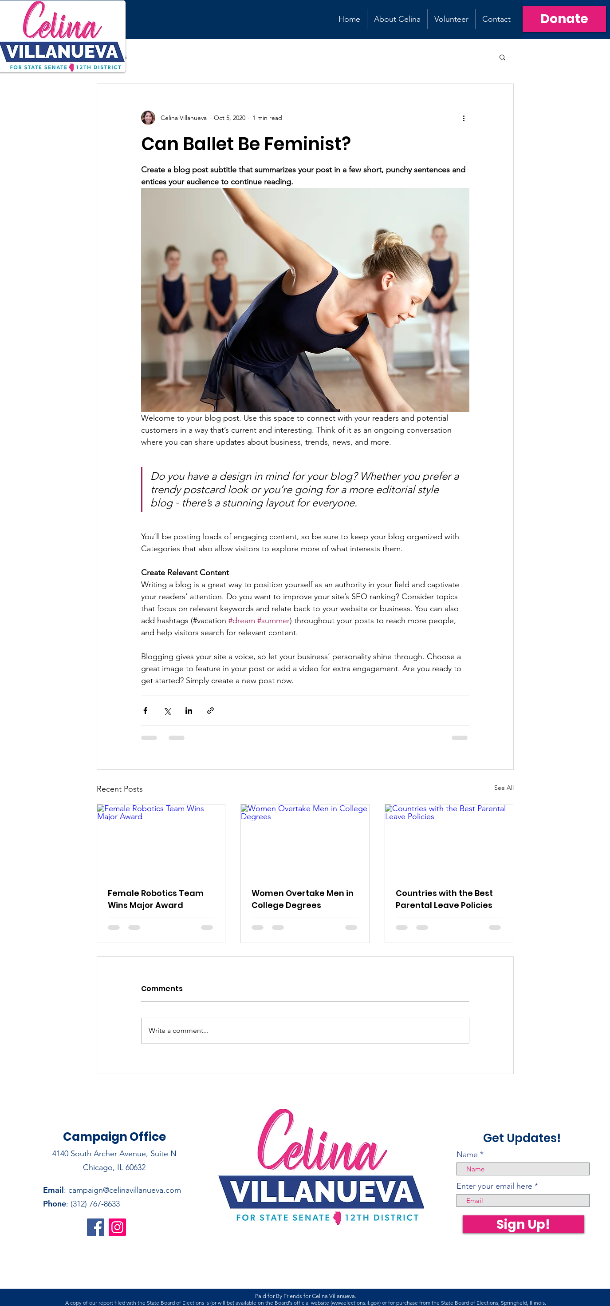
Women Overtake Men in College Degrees (303, 899)
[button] (502, 56)
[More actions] (464, 117)
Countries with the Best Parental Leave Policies (444, 899)
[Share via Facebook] (145, 710)
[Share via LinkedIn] (189, 710)
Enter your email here (494, 1186)
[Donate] (564, 19)
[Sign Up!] (523, 1224)
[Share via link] (210, 710)
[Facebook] (95, 1227)
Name (467, 1155)
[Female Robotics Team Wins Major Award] (161, 840)
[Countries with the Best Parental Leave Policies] (449, 840)
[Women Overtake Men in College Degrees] (305, 840)
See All (504, 788)
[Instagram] (117, 1227)
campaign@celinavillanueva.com (124, 1190)
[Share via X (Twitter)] (167, 710)
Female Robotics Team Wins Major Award (156, 899)
